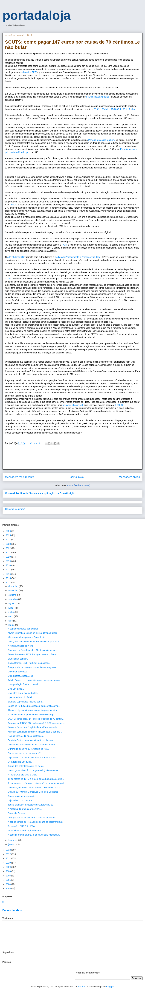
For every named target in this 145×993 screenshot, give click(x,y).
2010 (8, 863)
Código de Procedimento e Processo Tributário (77, 257)
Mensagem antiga (129, 477)
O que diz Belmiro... (17, 813)
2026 (8, 531)
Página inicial (76, 477)
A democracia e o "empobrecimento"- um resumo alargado (36, 783)
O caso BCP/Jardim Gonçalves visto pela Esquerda (33, 792)
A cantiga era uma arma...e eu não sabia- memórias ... (34, 835)
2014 (8, 582)
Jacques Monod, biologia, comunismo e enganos (32, 667)
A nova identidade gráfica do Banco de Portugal (31, 714)
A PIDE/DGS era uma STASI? (22, 774)
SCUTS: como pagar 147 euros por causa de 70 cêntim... (36, 719)
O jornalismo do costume (20, 800)
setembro (13, 599)
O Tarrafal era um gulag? (20, 762)
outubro (12, 595)
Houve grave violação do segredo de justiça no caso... (34, 770)
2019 (8, 561)
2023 (8, 544)
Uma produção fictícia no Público (24, 684)
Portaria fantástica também (101, 140)
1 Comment (34, 443)
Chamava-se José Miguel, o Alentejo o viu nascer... (33, 650)
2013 (8, 850)
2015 (8, 578)
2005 (8, 880)
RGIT (64, 244)
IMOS (14, 204)
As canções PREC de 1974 (21, 826)
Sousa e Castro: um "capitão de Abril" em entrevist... (33, 727)
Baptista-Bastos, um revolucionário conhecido (30, 740)
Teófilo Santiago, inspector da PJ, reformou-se (30, 804)
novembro (13, 590)
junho (11, 612)
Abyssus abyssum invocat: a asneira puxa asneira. (32, 710)
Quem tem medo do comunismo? (24, 753)
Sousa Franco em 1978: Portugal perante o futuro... (33, 654)
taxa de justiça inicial (72, 405)
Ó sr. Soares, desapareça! (21, 676)
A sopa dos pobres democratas (23, 628)
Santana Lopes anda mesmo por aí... (26, 701)
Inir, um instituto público (98, 96)
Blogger (110, 986)
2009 (8, 867)
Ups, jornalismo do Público (21, 697)
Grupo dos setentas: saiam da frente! (26, 766)
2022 (8, 548)
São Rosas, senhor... (18, 658)
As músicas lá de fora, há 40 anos (24, 830)
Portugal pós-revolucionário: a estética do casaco (32, 817)
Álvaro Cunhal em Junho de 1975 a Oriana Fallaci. (32, 633)
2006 (8, 875)
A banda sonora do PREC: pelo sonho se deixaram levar (35, 822)
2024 (8, 539)
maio (11, 616)
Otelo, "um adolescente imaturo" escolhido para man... (34, 641)
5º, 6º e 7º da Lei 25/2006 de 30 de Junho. (114, 109)
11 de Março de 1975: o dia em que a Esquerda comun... (36, 779)
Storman (82, 986)
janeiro (12, 844)
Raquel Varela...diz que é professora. (26, 736)
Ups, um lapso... (16, 689)
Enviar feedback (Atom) (78, 485)
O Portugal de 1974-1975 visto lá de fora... (28, 749)
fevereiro (12, 840)
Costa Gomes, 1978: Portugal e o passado (29, 663)
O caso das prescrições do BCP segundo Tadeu (31, 744)
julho (11, 608)
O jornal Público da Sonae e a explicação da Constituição (40, 493)
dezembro (13, 586)
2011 (8, 858)
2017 (8, 569)
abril (10, 620)
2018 (8, 565)
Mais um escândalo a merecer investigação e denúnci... (35, 731)
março (11, 625)
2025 (8, 535)
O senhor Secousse (17, 671)
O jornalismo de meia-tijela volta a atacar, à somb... (33, 757)
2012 (8, 854)
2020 (8, 557)
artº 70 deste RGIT (16, 257)
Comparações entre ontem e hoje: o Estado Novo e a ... (35, 787)
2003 (8, 888)
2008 (8, 871)
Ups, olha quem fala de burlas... (23, 693)
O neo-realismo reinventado (21, 796)
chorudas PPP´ (29, 72)
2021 (8, 552)
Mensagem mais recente (19, 477)
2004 (8, 884)
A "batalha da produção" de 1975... (25, 809)
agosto (12, 603)
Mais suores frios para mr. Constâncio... (27, 637)
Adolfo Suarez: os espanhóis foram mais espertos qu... (34, 680)
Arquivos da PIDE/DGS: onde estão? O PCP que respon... (36, 723)
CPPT (9, 278)
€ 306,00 (118, 405)
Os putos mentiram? (15, 509)
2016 (8, 574)
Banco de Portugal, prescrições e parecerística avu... (34, 706)
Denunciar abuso (12, 910)
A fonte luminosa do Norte (20, 646)
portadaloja (36, 15)
